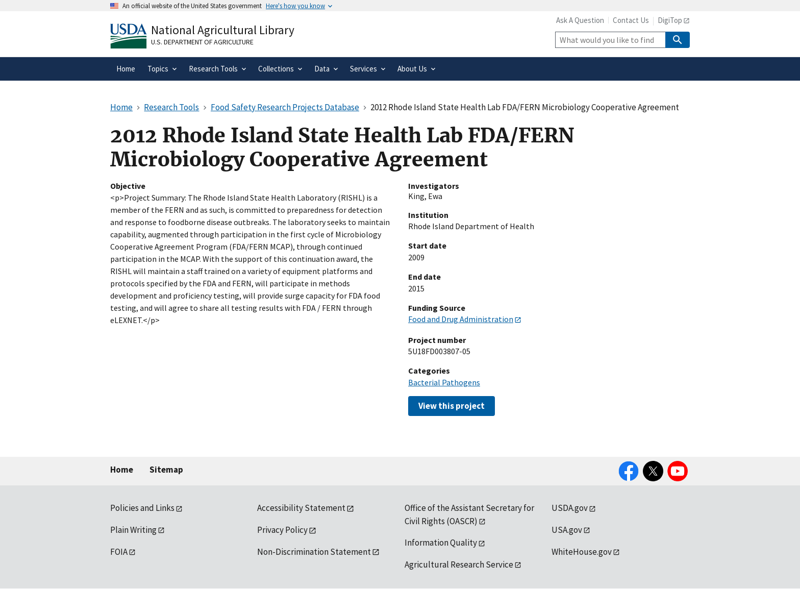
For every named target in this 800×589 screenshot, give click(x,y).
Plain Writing (133, 529)
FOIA (119, 551)
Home (121, 469)
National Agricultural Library (222, 29)
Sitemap (166, 469)
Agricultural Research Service (459, 564)
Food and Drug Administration (460, 319)
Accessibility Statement (301, 507)
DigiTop (670, 20)
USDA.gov (570, 507)
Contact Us (631, 20)
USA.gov (567, 529)
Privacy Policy (282, 529)
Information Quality (441, 542)
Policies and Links (142, 507)
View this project (451, 405)
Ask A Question (580, 20)
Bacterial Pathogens (444, 382)
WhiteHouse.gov (582, 551)
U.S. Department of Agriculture (202, 41)
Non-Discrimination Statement (314, 551)
